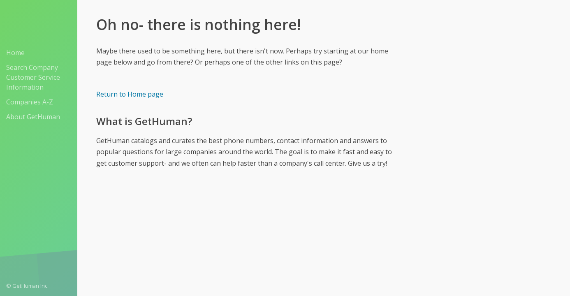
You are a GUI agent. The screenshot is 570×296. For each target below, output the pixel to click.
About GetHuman (33, 116)
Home (15, 52)
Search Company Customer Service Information (33, 77)
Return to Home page (129, 94)
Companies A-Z (29, 101)
